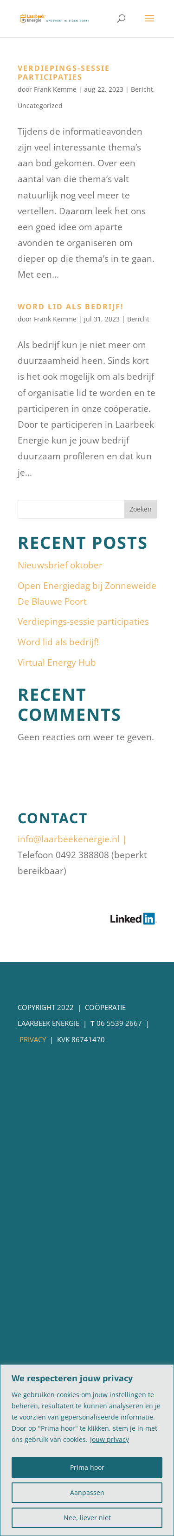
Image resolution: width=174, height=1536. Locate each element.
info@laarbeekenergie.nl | (72, 839)
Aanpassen (87, 1492)
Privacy (32, 1039)
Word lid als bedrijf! (71, 306)
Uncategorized (40, 105)
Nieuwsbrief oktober (60, 565)
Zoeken (140, 509)
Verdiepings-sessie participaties (64, 72)
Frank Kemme (55, 89)
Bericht (142, 89)
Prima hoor (87, 1467)
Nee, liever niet (87, 1517)
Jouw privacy (109, 1439)
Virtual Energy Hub (57, 662)
